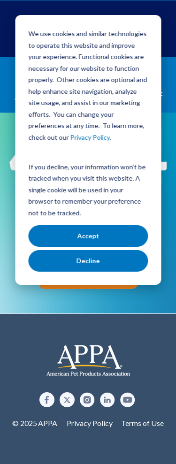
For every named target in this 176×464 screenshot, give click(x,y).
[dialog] (88, 150)
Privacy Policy (90, 422)
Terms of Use (142, 422)
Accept (88, 236)
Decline (88, 261)
